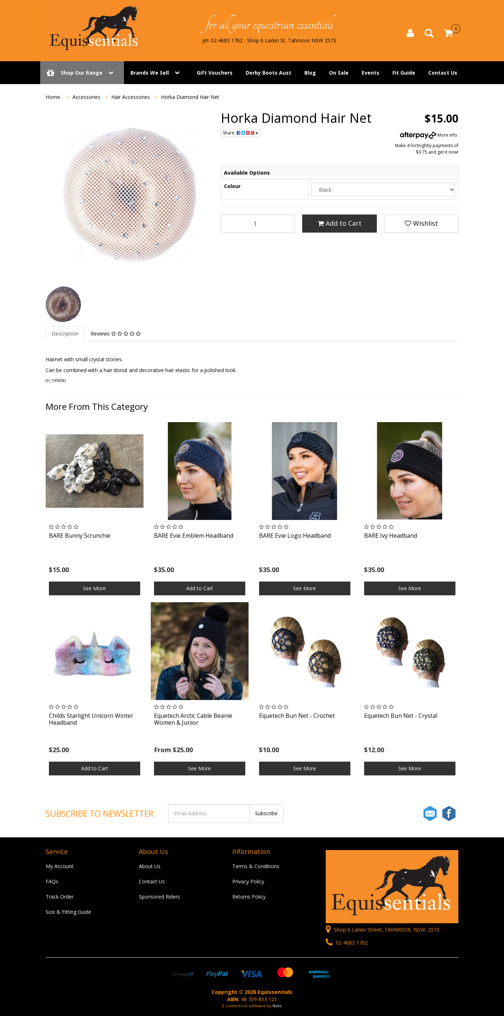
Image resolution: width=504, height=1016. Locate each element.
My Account (60, 866)
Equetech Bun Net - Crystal (400, 716)
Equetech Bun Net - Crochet (297, 716)
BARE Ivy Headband (390, 536)
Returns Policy (249, 896)
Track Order (60, 896)
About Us (150, 866)
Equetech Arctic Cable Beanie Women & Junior (193, 719)
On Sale (339, 73)
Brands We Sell (149, 73)
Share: (240, 133)
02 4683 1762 (347, 942)
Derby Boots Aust (268, 73)
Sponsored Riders (159, 896)
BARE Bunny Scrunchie (80, 536)
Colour (232, 186)
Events (370, 73)
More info (428, 135)
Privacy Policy (248, 881)
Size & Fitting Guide (68, 911)
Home (53, 96)
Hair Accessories (130, 96)
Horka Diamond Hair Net (190, 96)
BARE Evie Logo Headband (295, 536)
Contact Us (442, 73)
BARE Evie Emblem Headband (193, 536)
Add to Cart (340, 223)
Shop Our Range (82, 73)
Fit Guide (403, 73)
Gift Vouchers (215, 73)
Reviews (116, 333)
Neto (277, 1005)
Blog (310, 73)
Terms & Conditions (255, 866)
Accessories (86, 96)
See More (94, 588)
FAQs (52, 881)
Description (64, 333)
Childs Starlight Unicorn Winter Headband (91, 719)
